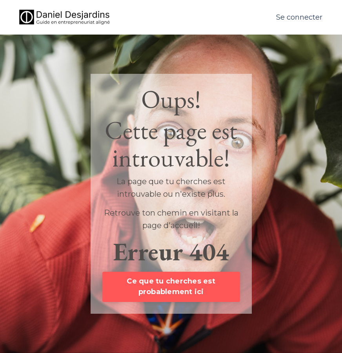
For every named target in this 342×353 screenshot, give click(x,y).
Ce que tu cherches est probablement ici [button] (171, 286)
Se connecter (299, 17)
